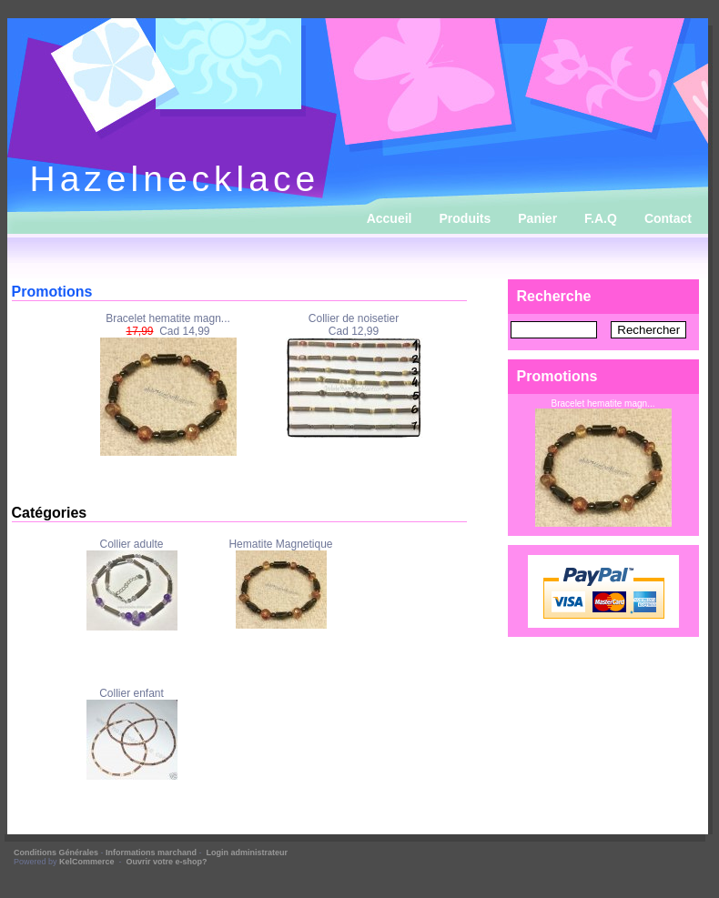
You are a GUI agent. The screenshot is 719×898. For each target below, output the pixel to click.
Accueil (389, 218)
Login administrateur (248, 852)
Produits (465, 218)
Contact (668, 218)
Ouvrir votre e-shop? (167, 861)
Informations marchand (151, 852)
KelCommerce (87, 861)
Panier (537, 218)
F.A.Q (600, 218)
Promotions (557, 376)
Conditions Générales (56, 852)
